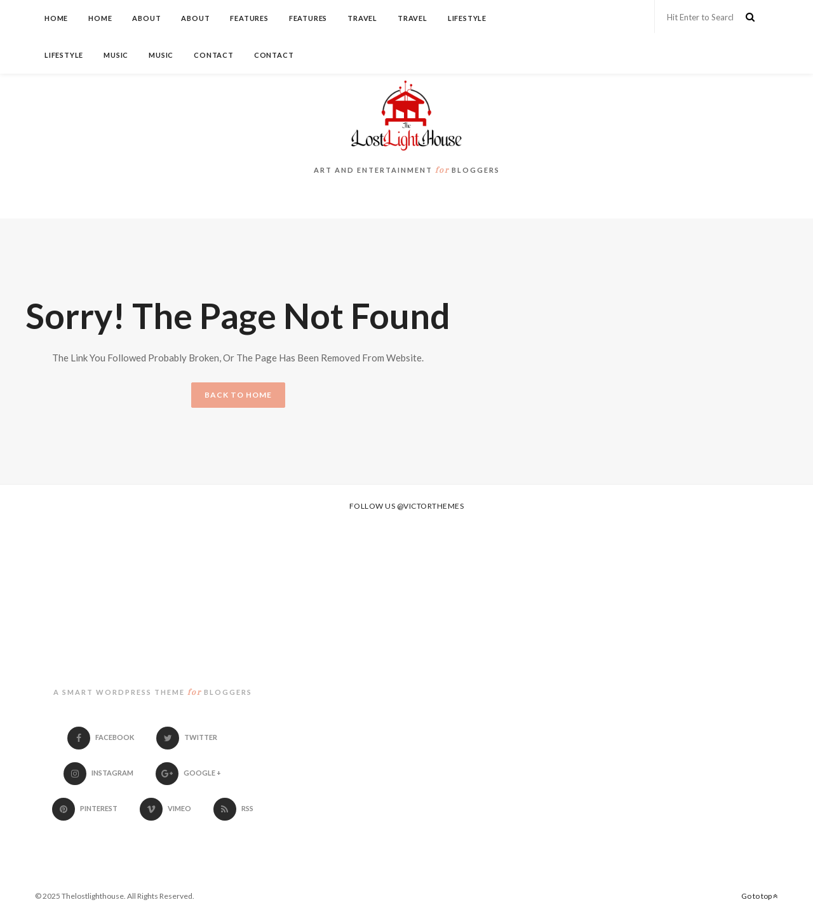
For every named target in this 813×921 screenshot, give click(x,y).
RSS (233, 808)
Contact (214, 55)
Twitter (186, 737)
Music (116, 55)
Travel (362, 18)
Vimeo (165, 808)
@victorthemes (430, 506)
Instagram (98, 773)
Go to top (759, 896)
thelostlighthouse (152, 638)
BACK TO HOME (238, 395)
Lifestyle (467, 18)
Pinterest (85, 808)
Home (56, 18)
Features (249, 18)
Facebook (100, 737)
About (146, 18)
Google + (188, 773)
